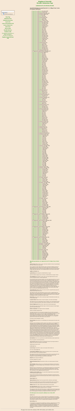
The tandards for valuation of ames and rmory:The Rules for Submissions (8, 34)
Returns (40, 11)
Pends (40, 15)
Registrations (34, 11)
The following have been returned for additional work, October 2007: (42, 392)
